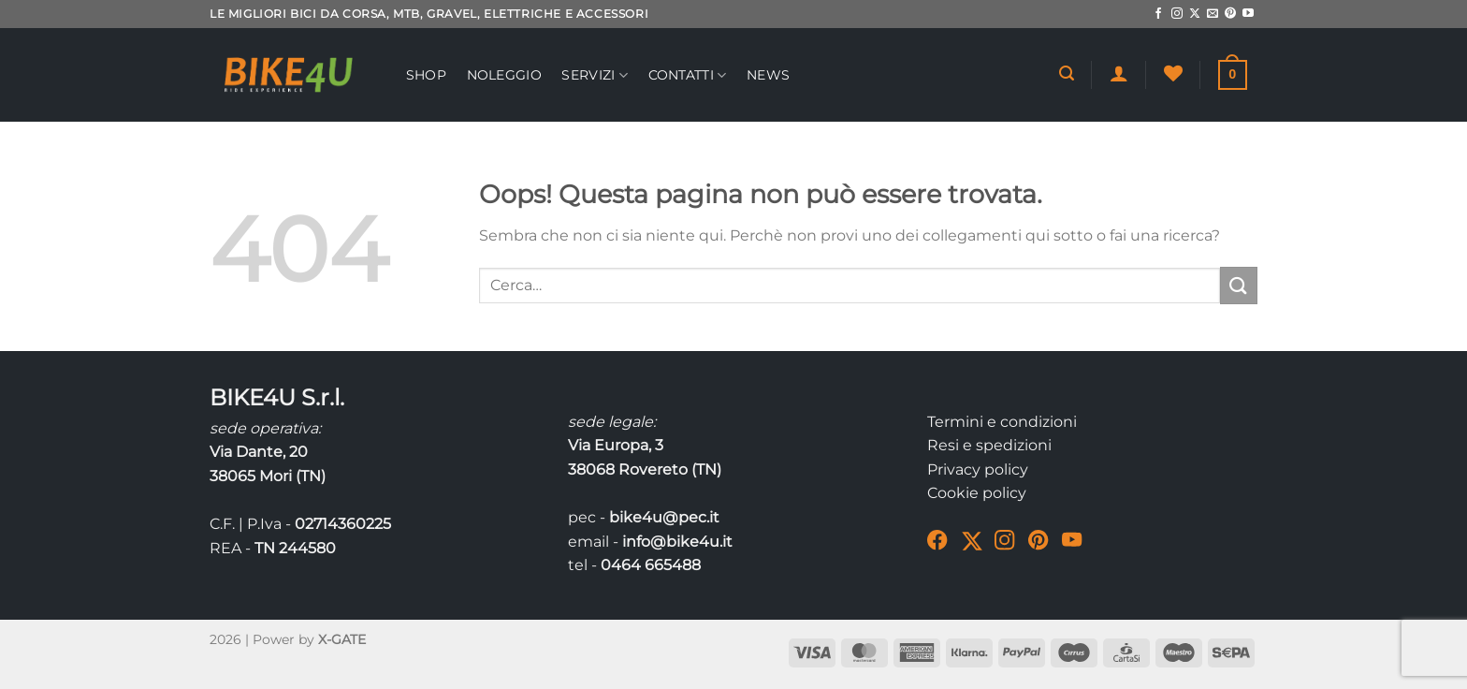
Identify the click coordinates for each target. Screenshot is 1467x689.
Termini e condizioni (1002, 422)
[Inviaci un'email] (1212, 14)
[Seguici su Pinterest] (1230, 14)
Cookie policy (976, 493)
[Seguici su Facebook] (1158, 14)
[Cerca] (1066, 73)
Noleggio (504, 74)
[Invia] (1238, 285)
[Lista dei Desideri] (1173, 73)
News (768, 74)
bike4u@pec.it (664, 517)
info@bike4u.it (677, 541)
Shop (426, 74)
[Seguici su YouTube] (1248, 14)
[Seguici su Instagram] (1177, 14)
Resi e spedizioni (989, 445)
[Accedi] (1119, 73)
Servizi (594, 75)
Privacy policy (977, 469)
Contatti (687, 75)
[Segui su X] (1194, 14)
